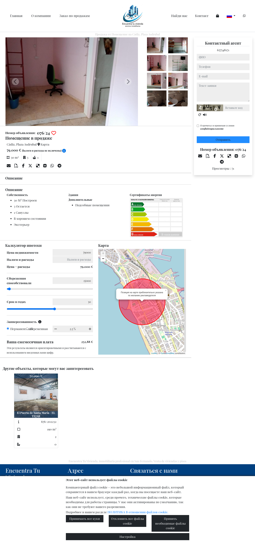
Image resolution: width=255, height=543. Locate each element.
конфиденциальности (211, 128)
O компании (41, 15)
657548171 (223, 50)
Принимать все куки (84, 518)
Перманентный (21, 329)
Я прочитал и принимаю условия (217, 127)
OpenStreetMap (167, 353)
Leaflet (154, 353)
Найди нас (179, 15)
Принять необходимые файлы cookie (170, 523)
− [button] (103, 259)
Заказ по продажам (75, 15)
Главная (16, 15)
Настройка (127, 537)
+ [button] (103, 253)
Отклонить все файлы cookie (127, 520)
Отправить (223, 139)
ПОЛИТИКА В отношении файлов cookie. (137, 512)
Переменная (39, 329)
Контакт (202, 15)
